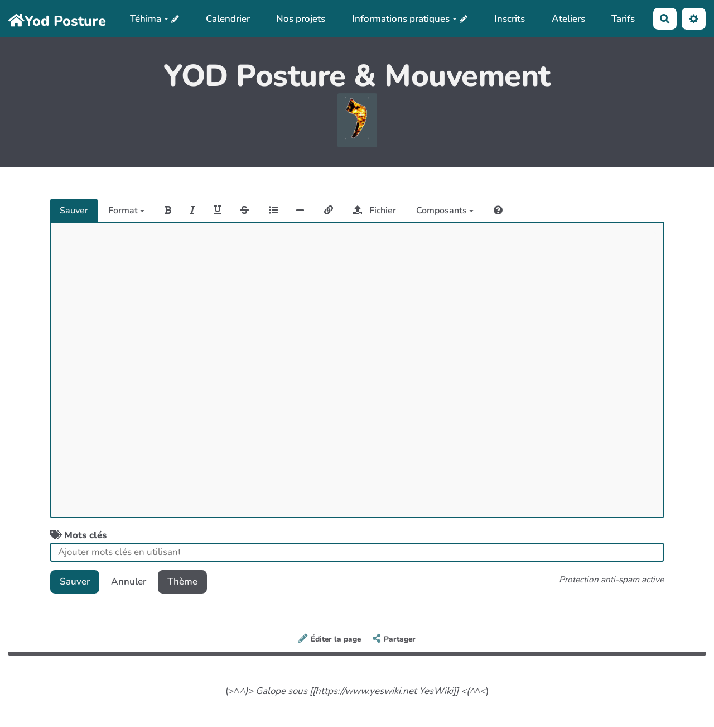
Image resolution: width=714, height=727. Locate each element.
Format (126, 210)
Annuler (128, 581)
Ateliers (568, 18)
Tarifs (623, 18)
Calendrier (228, 18)
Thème (182, 581)
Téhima (149, 18)
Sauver (74, 210)
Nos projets (300, 18)
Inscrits (509, 18)
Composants (445, 210)
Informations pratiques (404, 18)
